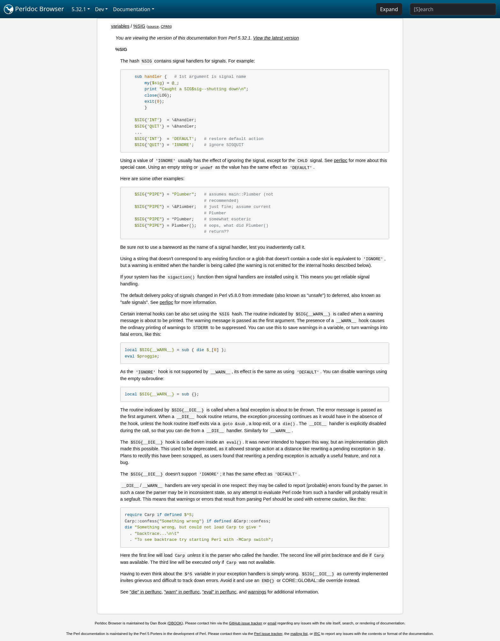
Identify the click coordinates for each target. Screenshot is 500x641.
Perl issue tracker (268, 634)
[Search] (453, 9)
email (272, 623)
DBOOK (175, 623)
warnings (257, 591)
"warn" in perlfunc (182, 591)
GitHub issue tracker (245, 623)
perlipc (340, 160)
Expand (389, 9)
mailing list (299, 634)
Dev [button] (99, 9)
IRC (317, 634)
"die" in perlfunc (146, 591)
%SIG (139, 26)
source (153, 26)
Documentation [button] (131, 9)
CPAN (166, 26)
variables (120, 26)
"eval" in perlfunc (219, 591)
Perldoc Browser (34, 9)
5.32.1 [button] (79, 9)
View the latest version (276, 38)
